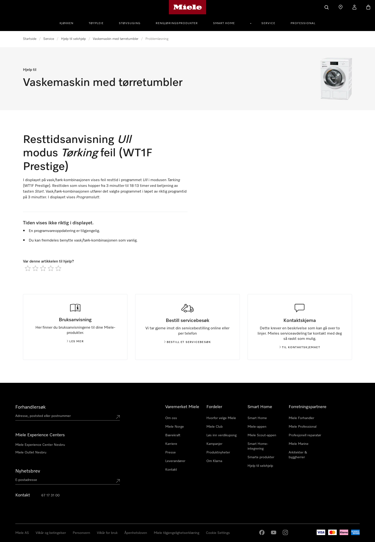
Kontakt (171, 469)
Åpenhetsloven (135, 533)
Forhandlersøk (30, 407)
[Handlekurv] (368, 7)
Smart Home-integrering (258, 446)
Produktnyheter (218, 452)
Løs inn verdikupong (221, 435)
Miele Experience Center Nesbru (40, 445)
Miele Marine (299, 444)
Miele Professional (302, 426)
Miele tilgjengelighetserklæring (176, 533)
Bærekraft (172, 435)
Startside (29, 39)
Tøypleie (96, 23)
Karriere (171, 444)
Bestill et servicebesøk (187, 342)
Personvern (81, 533)
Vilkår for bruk (107, 533)
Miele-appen (257, 426)
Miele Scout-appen (262, 435)
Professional (303, 23)
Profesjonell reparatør (305, 435)
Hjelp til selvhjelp (73, 39)
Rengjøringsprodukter (177, 23)
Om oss (171, 418)
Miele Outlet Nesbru (30, 452)
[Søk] (327, 7)
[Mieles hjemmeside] (187, 7)
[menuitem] (69, 22)
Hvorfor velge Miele (221, 418)
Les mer (75, 341)
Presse (170, 452)
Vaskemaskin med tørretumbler (115, 39)
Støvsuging (129, 23)
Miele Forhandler (301, 418)
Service (268, 23)
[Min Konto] (354, 7)
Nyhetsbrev (27, 471)
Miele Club (214, 426)
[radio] (28, 268)
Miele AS (22, 533)
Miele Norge (174, 426)
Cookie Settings (218, 533)
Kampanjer (214, 444)
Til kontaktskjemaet (299, 347)
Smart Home (224, 23)
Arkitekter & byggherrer (298, 455)
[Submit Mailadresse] (118, 481)
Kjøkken (66, 23)
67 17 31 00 (50, 495)
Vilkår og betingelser (51, 533)
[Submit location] (118, 417)
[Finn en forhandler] (340, 7)
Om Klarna (214, 461)
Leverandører (175, 461)
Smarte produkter (261, 457)
